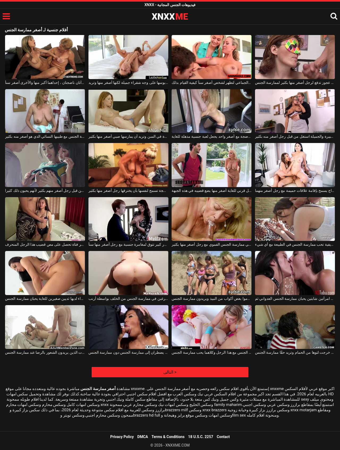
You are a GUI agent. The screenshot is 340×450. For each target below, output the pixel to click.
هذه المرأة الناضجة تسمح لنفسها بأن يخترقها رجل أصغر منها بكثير (128, 190)
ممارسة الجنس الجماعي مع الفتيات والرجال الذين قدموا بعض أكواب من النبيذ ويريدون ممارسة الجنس (212, 298)
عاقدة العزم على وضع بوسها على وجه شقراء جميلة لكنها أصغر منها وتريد (128, 82)
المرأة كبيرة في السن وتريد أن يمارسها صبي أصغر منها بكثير (128, 136)
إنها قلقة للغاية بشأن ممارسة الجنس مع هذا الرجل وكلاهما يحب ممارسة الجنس (212, 352)
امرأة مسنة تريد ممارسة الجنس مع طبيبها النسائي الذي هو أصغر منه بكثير (45, 136)
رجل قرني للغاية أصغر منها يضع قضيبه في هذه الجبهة (212, 190)
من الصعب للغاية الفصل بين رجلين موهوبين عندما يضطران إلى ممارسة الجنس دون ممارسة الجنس (128, 352)
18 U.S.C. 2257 (200, 437)
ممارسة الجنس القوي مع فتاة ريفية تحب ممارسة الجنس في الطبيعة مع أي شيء (295, 244)
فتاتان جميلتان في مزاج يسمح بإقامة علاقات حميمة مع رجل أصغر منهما (295, 190)
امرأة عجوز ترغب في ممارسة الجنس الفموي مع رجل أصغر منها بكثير (212, 244)
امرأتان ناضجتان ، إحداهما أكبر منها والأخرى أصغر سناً (45, 82)
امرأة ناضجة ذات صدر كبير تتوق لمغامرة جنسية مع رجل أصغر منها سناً (128, 244)
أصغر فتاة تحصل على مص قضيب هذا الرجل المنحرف (45, 244)
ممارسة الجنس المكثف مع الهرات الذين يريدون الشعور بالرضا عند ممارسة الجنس (45, 352)
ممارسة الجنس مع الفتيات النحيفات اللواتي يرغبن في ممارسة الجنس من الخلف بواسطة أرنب (128, 298)
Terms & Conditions (168, 437)
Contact (223, 437)
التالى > (169, 372)
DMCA (142, 437)
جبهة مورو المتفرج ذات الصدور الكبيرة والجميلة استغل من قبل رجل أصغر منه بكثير (295, 136)
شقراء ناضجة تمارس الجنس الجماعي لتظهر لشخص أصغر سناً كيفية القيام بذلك (212, 82)
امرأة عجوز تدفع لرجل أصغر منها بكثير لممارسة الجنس (295, 82)
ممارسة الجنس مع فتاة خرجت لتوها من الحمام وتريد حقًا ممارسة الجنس (295, 352)
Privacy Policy (122, 437)
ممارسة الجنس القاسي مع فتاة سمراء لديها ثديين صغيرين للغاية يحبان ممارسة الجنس (45, 298)
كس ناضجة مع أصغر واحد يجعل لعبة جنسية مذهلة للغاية (212, 136)
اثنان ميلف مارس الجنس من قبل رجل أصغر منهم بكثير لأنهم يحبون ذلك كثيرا (45, 190)
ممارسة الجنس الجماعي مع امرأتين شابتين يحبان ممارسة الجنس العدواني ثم (295, 298)
